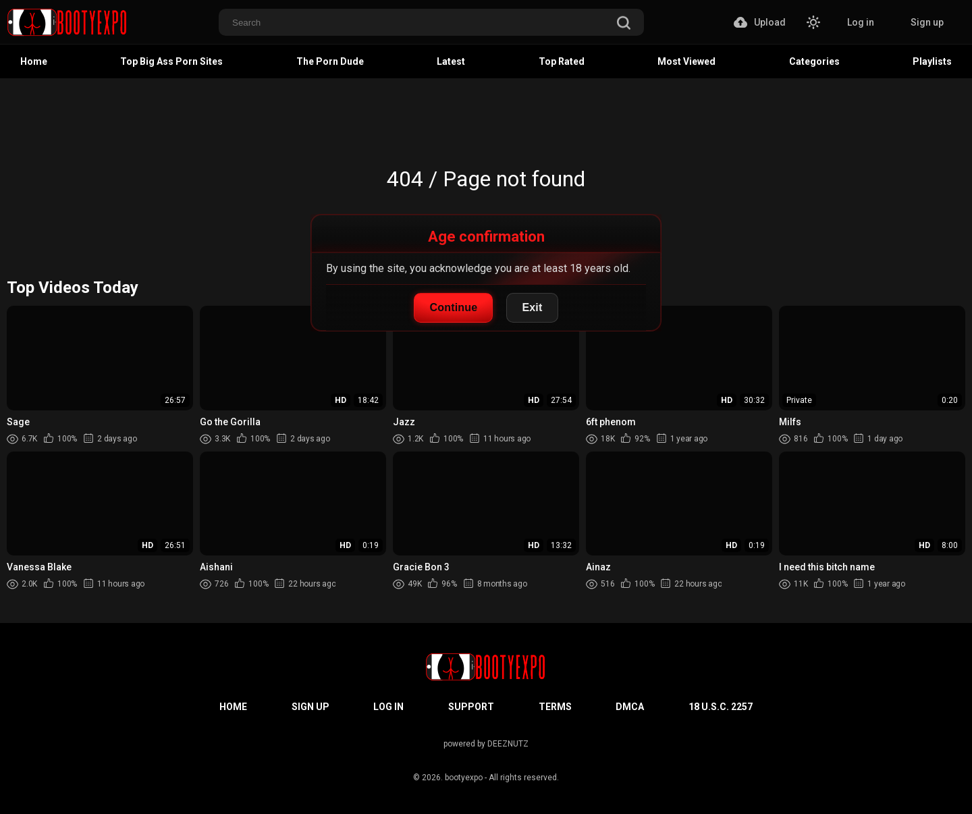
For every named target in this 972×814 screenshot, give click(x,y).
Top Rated (562, 61)
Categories (814, 61)
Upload (760, 22)
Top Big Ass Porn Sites (171, 61)
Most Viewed (686, 61)
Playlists (932, 61)
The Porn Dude (330, 61)
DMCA (630, 706)
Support (471, 706)
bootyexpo (464, 777)
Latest (451, 61)
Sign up (927, 22)
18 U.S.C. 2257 (720, 706)
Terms (555, 706)
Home (33, 61)
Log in (860, 22)
